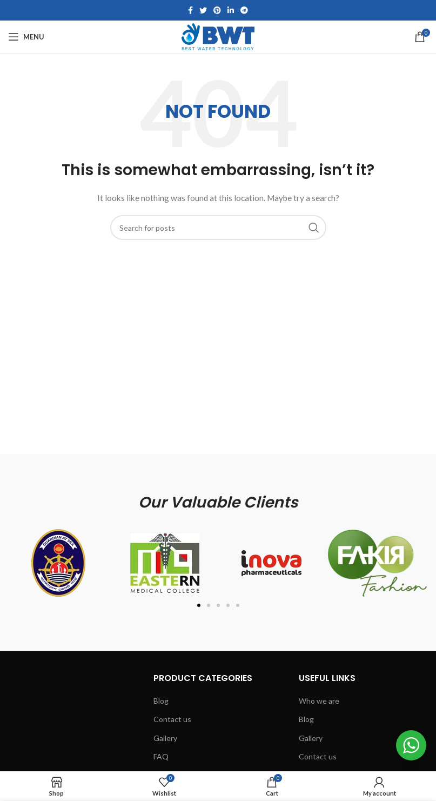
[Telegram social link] (244, 10)
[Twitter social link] (203, 10)
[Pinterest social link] (217, 10)
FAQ (161, 756)
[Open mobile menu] (26, 37)
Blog (161, 700)
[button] (198, 605)
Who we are (319, 700)
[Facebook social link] (190, 10)
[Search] (218, 227)
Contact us (172, 719)
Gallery (165, 738)
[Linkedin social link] (230, 10)
